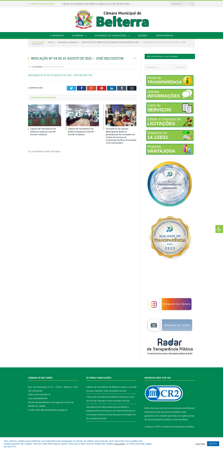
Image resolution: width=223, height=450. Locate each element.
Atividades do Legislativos (111, 35)
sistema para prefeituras (182, 408)
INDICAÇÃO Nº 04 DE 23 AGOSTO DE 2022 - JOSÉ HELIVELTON (60, 75)
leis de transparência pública (158, 419)
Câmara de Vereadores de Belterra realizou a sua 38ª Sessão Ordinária (97, 3)
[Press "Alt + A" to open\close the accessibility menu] (219, 229)
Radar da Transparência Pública (179, 426)
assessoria (166, 411)
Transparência (164, 35)
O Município (57, 35)
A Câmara (77, 35)
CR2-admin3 (37, 67)
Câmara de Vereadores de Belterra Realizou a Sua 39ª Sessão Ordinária (81, 131)
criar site (163, 408)
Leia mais (119, 443)
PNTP (157, 426)
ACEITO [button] (213, 443)
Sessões (142, 35)
